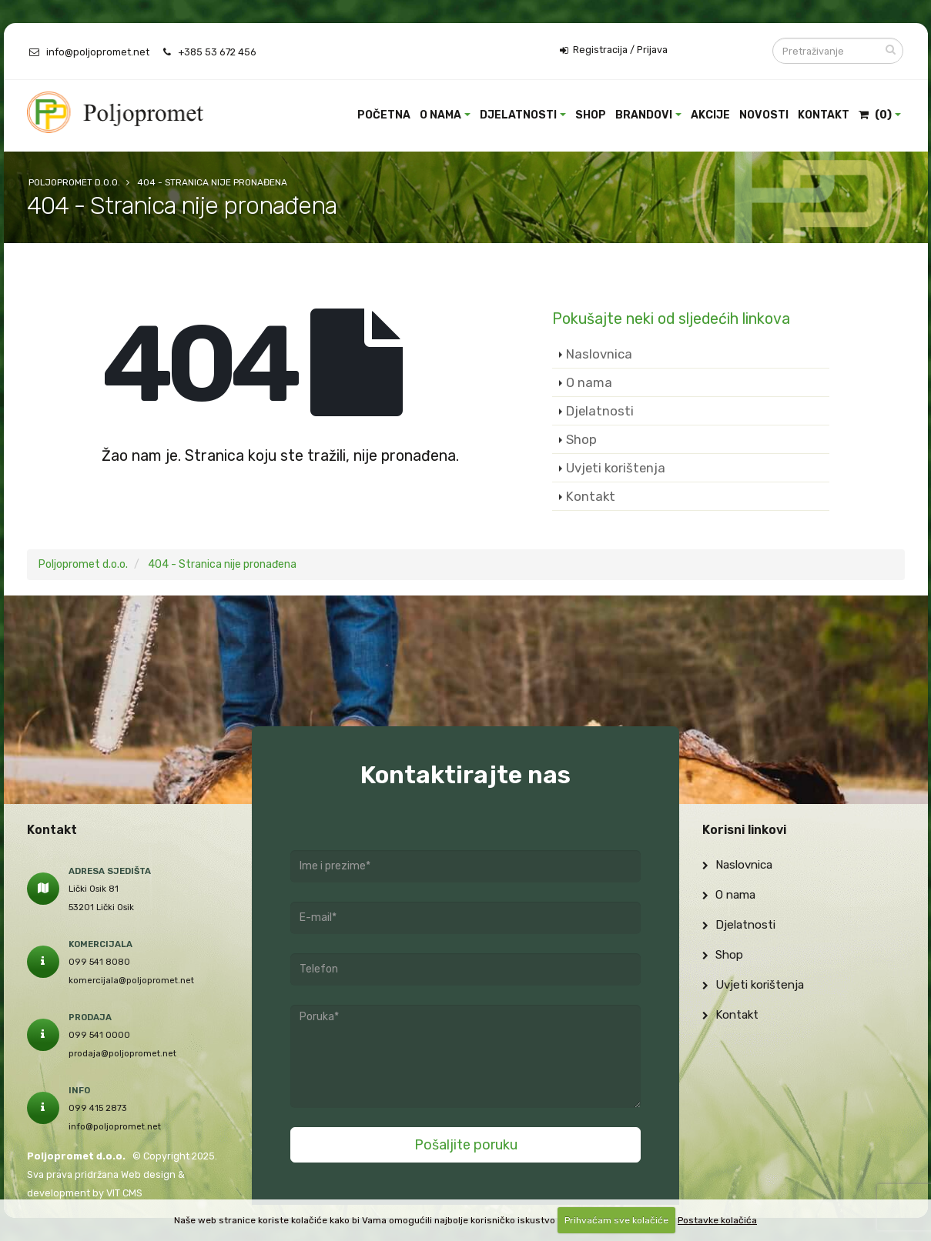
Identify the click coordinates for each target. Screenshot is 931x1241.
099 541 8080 (99, 961)
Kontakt (823, 115)
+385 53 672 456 (217, 52)
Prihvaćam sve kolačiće (616, 1220)
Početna (383, 115)
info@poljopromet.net (97, 52)
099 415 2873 (98, 1108)
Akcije (710, 115)
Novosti (764, 115)
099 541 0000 (99, 1034)
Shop (590, 115)
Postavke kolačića (717, 1220)
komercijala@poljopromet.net (131, 980)
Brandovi (643, 115)
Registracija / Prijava (614, 50)
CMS (132, 1193)
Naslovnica (599, 354)
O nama (440, 115)
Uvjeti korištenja (615, 467)
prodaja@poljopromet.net (122, 1053)
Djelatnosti (518, 115)
